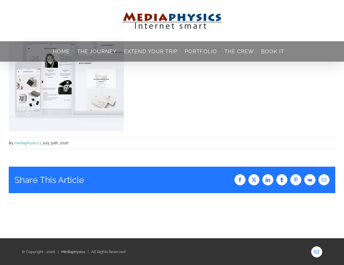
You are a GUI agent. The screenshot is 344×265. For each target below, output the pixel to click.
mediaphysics (26, 143)
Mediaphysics (73, 252)
